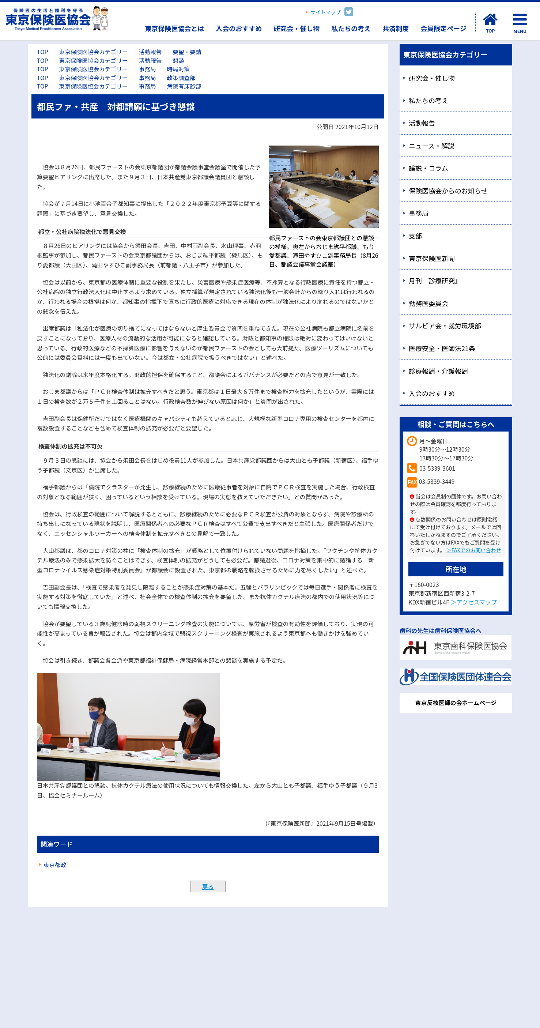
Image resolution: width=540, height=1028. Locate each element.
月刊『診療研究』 (435, 280)
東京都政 (55, 865)
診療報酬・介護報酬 (438, 371)
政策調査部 (181, 78)
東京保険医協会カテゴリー (93, 52)
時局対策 (178, 69)
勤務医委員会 (428, 303)
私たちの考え (351, 28)
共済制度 (395, 28)
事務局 (147, 69)
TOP (42, 52)
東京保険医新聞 (432, 258)
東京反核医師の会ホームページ (455, 702)
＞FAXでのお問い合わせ (473, 550)
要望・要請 (187, 52)
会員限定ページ (443, 28)
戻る (208, 886)
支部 (415, 235)
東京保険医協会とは (174, 28)
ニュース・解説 (431, 145)
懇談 (178, 60)
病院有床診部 (184, 86)
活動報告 (150, 52)
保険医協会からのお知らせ (448, 190)
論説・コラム (428, 168)
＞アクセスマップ (473, 602)
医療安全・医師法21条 (442, 348)
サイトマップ (325, 12)
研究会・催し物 (296, 28)
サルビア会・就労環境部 (445, 325)
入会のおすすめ (239, 28)
